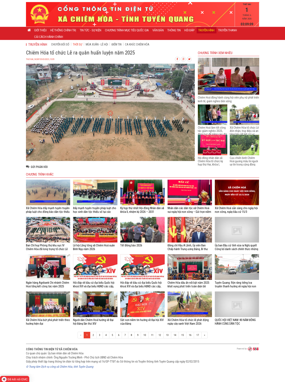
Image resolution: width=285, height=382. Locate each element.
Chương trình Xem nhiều (215, 53)
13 (167, 335)
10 (144, 335)
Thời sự (77, 44)
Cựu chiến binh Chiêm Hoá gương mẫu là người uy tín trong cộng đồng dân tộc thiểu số (244, 162)
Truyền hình (206, 30)
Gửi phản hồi (39, 167)
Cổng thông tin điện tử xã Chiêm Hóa (52, 349)
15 (182, 335)
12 (160, 335)
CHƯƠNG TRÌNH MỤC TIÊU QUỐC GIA (127, 30)
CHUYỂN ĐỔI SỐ (60, 44)
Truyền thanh (227, 30)
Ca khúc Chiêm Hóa (137, 44)
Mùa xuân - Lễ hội (97, 44)
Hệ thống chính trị (63, 30)
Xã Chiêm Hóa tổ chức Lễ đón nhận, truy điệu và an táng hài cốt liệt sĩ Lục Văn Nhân (244, 132)
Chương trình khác (40, 174)
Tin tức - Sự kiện (90, 30)
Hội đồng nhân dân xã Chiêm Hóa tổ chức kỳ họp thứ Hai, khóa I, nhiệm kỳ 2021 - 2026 (210, 162)
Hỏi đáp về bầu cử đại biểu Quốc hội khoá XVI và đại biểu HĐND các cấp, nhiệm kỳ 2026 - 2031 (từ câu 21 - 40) (94, 286)
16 (190, 335)
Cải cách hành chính (48, 37)
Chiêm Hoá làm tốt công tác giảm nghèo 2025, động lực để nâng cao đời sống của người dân (212, 132)
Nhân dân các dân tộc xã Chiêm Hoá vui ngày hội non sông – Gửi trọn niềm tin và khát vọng (189, 211)
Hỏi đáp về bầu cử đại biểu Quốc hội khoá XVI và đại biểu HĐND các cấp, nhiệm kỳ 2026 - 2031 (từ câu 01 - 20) (141, 286)
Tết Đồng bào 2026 (131, 245)
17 (197, 335)
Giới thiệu (40, 30)
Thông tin (174, 30)
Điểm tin (117, 44)
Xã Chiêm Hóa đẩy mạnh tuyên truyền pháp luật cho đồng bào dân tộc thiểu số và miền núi (48, 211)
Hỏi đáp (189, 30)
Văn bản (158, 30)
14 (175, 335)
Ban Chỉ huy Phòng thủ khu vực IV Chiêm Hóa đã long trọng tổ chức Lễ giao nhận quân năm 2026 (47, 249)
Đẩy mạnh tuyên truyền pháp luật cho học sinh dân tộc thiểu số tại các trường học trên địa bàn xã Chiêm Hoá (95, 211)
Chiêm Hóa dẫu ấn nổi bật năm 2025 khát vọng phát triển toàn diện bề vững (188, 286)
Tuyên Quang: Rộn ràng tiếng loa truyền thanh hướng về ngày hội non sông (235, 286)
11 (152, 335)
